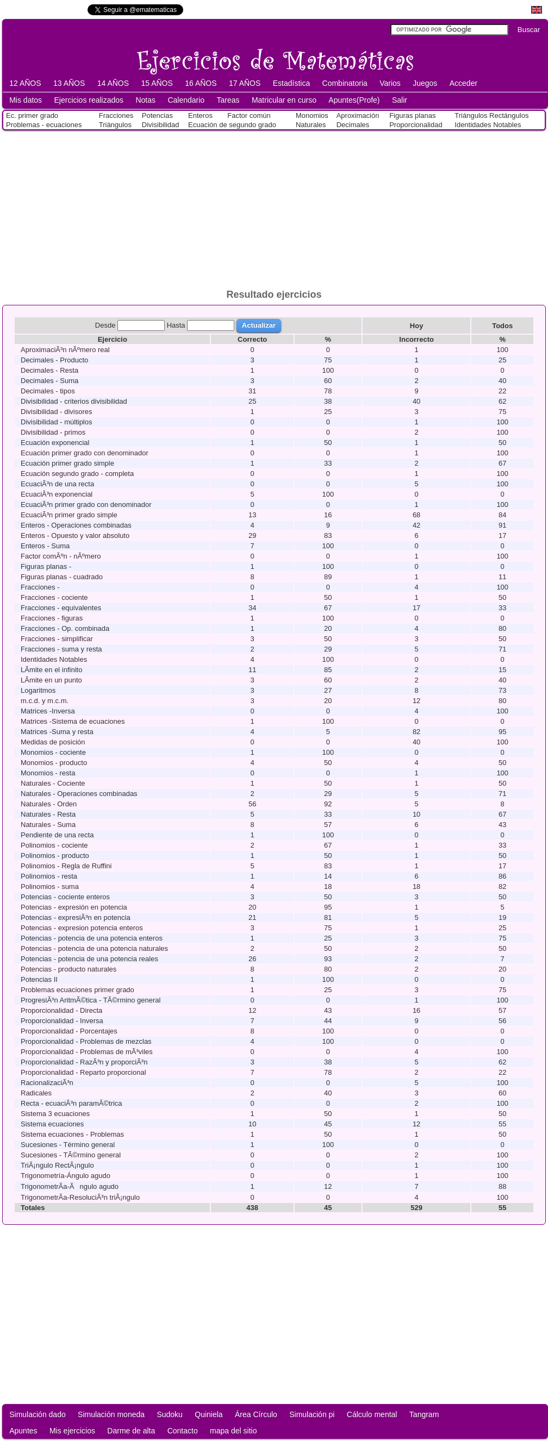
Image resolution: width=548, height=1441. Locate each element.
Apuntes (23, 1430)
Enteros (200, 115)
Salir (399, 100)
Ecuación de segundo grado (232, 125)
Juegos (425, 83)
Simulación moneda (111, 1414)
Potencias (157, 115)
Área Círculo (256, 1414)
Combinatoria (345, 83)
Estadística (291, 83)
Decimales (353, 125)
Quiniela (208, 1414)
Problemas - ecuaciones (44, 125)
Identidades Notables (487, 125)
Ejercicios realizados (88, 100)
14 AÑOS (113, 83)
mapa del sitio (233, 1430)
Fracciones (116, 115)
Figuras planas (412, 115)
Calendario (185, 100)
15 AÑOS (156, 83)
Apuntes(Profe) (353, 100)
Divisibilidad (160, 125)
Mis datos (25, 100)
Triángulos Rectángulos (491, 115)
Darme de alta (131, 1430)
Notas (145, 100)
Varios (390, 83)
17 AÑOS (244, 83)
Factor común (248, 115)
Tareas (228, 100)
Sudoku (169, 1414)
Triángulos (115, 125)
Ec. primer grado (32, 115)
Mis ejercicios (72, 1430)
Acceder (463, 83)
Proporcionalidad (416, 125)
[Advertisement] (274, 207)
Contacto (182, 1430)
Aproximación (358, 115)
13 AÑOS (69, 83)
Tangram (424, 1414)
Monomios (312, 115)
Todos (502, 326)
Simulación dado (37, 1414)
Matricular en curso (284, 100)
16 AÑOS (200, 83)
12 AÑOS (25, 83)
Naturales (311, 125)
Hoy (417, 326)
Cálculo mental (372, 1414)
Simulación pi (311, 1414)
